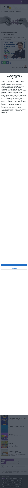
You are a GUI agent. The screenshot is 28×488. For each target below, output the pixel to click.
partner (11, 80)
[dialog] (14, 244)
